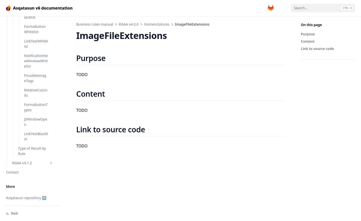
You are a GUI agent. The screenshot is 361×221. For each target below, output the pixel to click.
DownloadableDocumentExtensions (36, 19)
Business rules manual (94, 24)
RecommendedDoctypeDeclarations (35, 113)
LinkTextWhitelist (36, 203)
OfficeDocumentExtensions (36, 71)
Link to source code (317, 48)
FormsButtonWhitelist (35, 189)
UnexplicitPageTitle (35, 130)
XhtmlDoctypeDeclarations (35, 159)
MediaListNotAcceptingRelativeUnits (35, 53)
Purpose (308, 34)
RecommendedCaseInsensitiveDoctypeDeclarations (36, 90)
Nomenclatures (156, 24)
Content (308, 41)
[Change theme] (32, 213)
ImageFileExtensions (35, 36)
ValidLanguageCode (35, 145)
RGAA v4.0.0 (129, 24)
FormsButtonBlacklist (36, 174)
